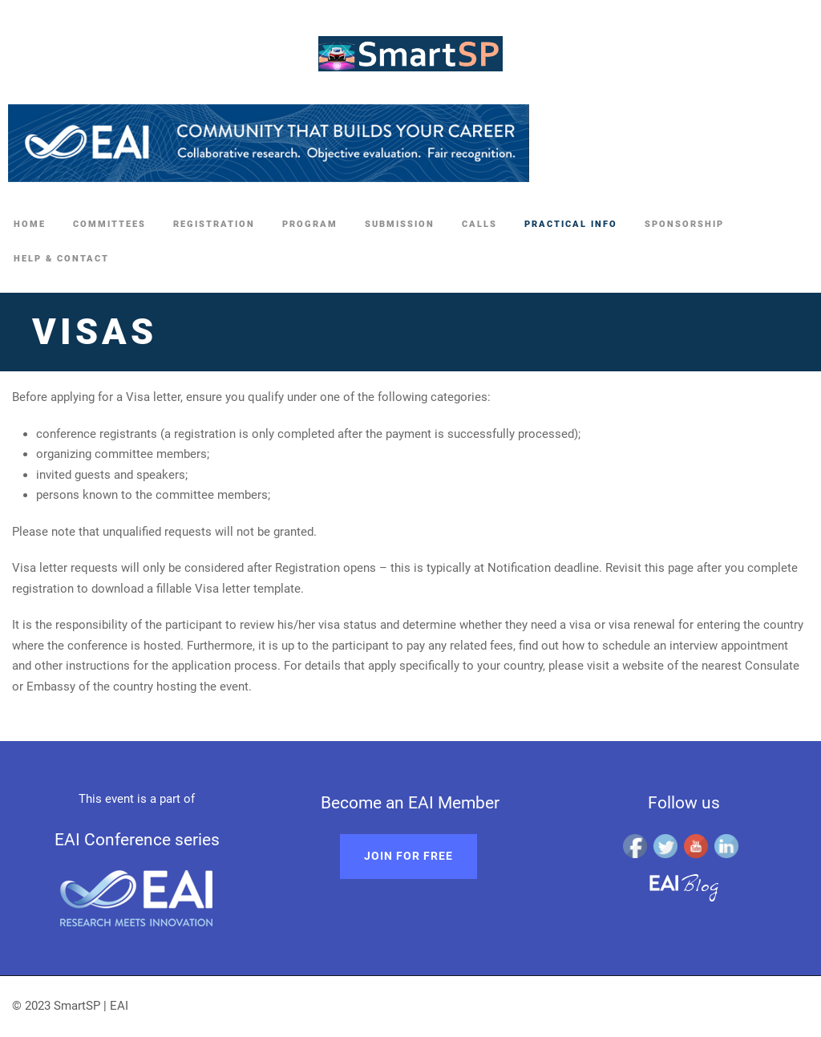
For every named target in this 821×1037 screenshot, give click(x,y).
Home (30, 224)
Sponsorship (684, 224)
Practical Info (570, 224)
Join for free (408, 855)
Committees (109, 224)
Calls (479, 224)
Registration (214, 224)
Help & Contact (61, 258)
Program (310, 224)
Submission (400, 224)
